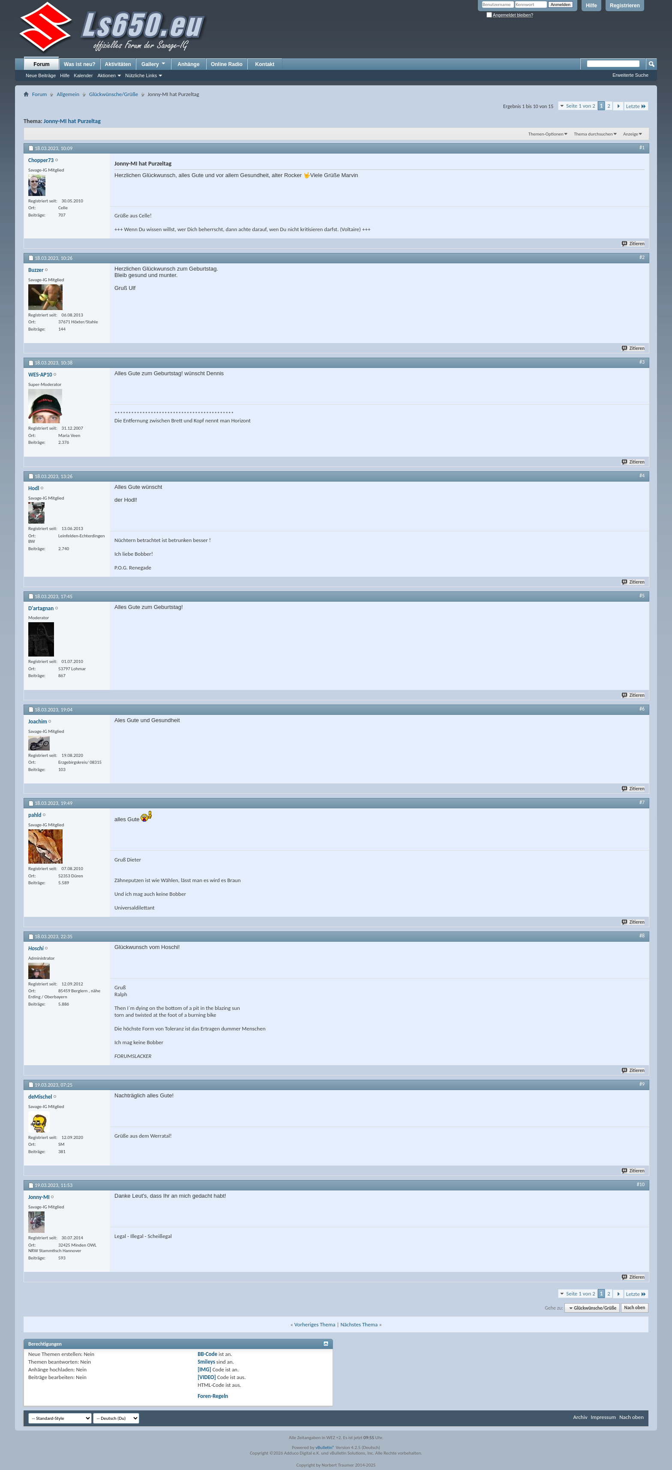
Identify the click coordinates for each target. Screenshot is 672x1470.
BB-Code (207, 1354)
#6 (642, 709)
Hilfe (591, 6)
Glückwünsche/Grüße (113, 94)
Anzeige (630, 134)
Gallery (153, 64)
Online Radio (227, 64)
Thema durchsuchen (593, 134)
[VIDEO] (207, 1377)
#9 (642, 1084)
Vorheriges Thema (315, 1324)
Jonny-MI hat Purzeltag (72, 121)
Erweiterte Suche (630, 75)
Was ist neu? (80, 64)
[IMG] (204, 1369)
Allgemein (68, 94)
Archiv (580, 1417)
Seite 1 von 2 (580, 105)
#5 (642, 596)
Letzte (636, 106)
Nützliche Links (141, 75)
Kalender (83, 75)
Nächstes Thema (359, 1324)
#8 (642, 936)
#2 (642, 257)
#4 (642, 476)
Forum (41, 64)
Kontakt (265, 64)
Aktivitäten (118, 64)
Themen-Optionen (546, 134)
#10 (641, 1184)
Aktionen (106, 75)
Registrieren (625, 6)
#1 (642, 148)
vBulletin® (325, 1447)
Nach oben (634, 1308)
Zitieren (633, 244)
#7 (642, 802)
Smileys (206, 1362)
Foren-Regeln (213, 1396)
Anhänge (188, 64)
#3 (642, 362)
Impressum (603, 1417)
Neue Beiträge (41, 75)
